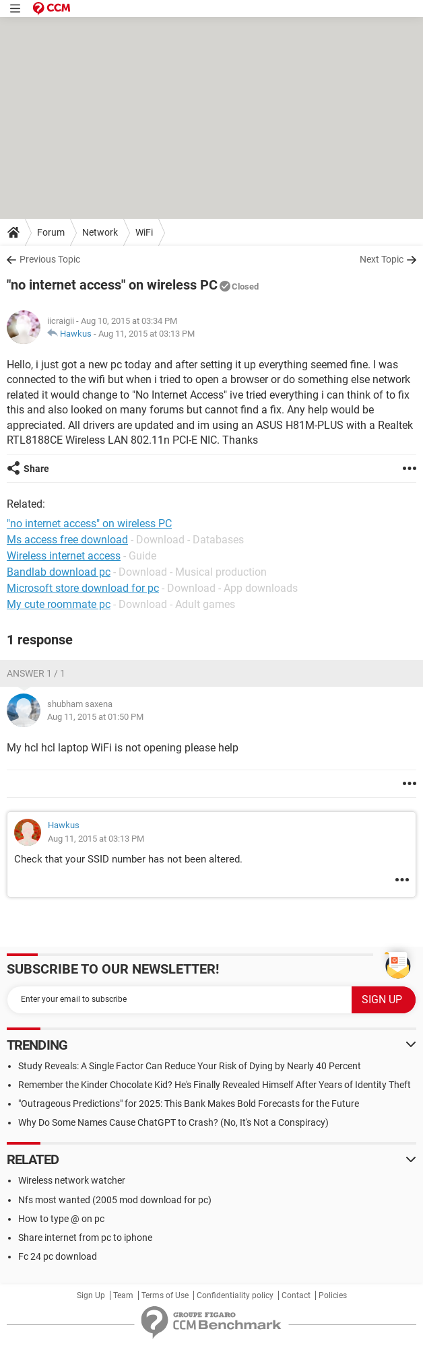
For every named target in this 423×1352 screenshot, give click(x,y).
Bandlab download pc (58, 572)
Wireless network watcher (71, 1180)
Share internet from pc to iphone (85, 1237)
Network (100, 232)
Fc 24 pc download (57, 1256)
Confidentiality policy (235, 1295)
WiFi (144, 232)
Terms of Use (165, 1295)
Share (36, 468)
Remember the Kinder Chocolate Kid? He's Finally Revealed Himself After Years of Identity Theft (214, 1084)
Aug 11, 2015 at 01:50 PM (95, 717)
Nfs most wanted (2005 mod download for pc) (115, 1199)
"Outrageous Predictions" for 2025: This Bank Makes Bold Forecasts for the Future (188, 1103)
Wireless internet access (64, 555)
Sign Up (91, 1295)
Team (123, 1295)
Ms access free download (67, 539)
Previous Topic (50, 259)
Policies (333, 1295)
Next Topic (381, 259)
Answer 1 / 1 (36, 673)
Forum (51, 232)
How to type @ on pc (61, 1218)
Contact (296, 1295)
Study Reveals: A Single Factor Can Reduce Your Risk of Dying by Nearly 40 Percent (189, 1065)
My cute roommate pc (58, 604)
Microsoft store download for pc (83, 588)
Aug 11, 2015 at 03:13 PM (146, 334)
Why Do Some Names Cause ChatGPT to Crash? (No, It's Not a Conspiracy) (173, 1122)
